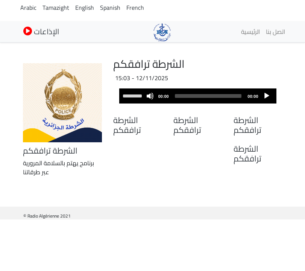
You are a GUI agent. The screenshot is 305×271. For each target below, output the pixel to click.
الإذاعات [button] (41, 31)
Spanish (110, 7)
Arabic (28, 7)
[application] (197, 96)
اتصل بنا (275, 31)
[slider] (208, 96)
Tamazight (55, 7)
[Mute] (150, 96)
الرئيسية (250, 31)
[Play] (266, 96)
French (135, 7)
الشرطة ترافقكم (247, 125)
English (84, 7)
